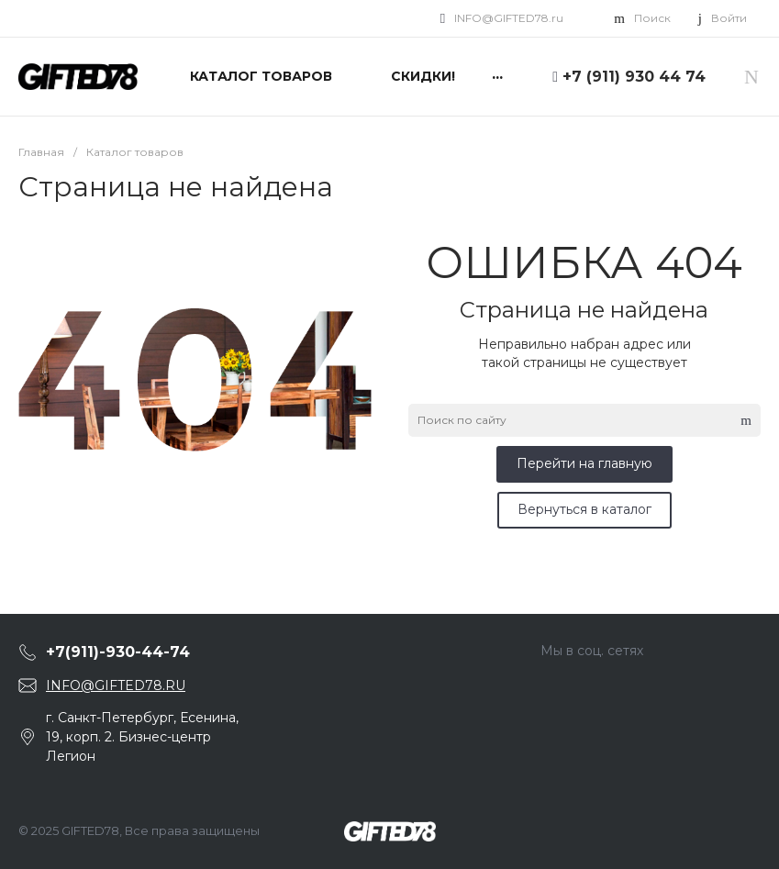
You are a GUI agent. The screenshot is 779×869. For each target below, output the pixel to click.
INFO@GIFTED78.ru (508, 18)
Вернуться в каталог (584, 509)
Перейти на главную (584, 463)
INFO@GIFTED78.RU (115, 685)
